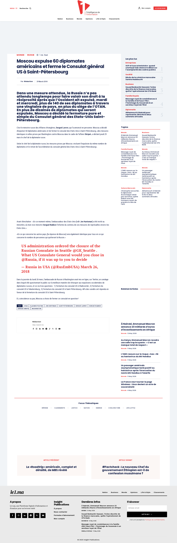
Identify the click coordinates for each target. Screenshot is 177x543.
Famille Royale (132, 96)
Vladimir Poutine (36, 306)
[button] (26, 8)
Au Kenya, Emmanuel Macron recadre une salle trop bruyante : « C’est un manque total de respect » (151, 156)
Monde (20, 55)
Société (129, 74)
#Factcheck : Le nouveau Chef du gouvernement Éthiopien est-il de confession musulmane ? (125, 470)
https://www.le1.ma (37, 325)
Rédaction (28, 81)
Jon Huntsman (50, 306)
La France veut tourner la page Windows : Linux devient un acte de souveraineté (138, 384)
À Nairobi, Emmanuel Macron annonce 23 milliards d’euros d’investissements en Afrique (138, 326)
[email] (147, 508)
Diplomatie (146, 188)
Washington (36, 308)
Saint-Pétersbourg (66, 306)
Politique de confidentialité (154, 520)
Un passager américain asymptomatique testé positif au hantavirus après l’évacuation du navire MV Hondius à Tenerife (151, 177)
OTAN (26, 306)
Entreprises (131, 63)
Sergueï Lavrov (81, 306)
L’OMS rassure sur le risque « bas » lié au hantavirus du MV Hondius (129, 173)
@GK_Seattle (84, 250)
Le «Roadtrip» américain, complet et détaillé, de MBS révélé (51, 468)
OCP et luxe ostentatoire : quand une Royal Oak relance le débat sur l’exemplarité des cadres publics (141, 68)
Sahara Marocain (128, 188)
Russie (30, 55)
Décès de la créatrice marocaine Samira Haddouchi (140, 78)
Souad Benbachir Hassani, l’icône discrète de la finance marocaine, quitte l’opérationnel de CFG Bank (141, 89)
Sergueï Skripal (23, 308)
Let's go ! (147, 514)
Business (130, 84)
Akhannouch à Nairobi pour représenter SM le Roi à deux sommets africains (151, 194)
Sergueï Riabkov (95, 306)
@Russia (29, 259)
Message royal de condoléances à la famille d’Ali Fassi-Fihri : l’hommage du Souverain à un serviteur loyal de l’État (141, 102)
